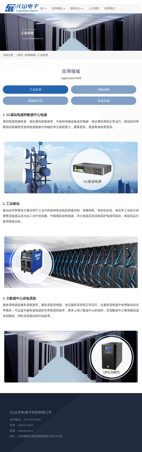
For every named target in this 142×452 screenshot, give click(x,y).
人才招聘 (94, 8)
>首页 (19, 55)
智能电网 (104, 89)
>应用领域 (30, 55)
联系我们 (110, 8)
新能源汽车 (35, 100)
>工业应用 (42, 55)
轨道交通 (104, 100)
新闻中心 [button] (76, 8)
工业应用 (35, 89)
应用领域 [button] (58, 8)
